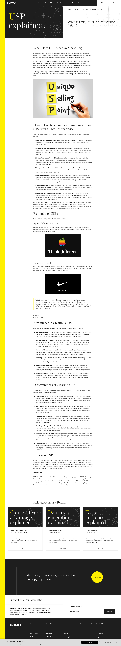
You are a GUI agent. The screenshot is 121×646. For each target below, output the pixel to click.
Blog (97, 637)
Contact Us (116, 3)
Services (66, 624)
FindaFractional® (104, 3)
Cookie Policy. (60, 644)
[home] (11, 3)
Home (70, 9)
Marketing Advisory (68, 637)
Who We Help (51, 624)
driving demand (69, 375)
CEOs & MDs (50, 637)
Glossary (76, 9)
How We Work (34, 633)
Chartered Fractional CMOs (70, 481)
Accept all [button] (89, 642)
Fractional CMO (67, 633)
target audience (73, 438)
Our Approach (34, 637)
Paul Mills (36, 315)
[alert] (60, 642)
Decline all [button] (108, 642)
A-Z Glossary (100, 633)
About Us (33, 624)
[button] (39, 3)
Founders (49, 633)
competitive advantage (57, 63)
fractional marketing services (63, 477)
